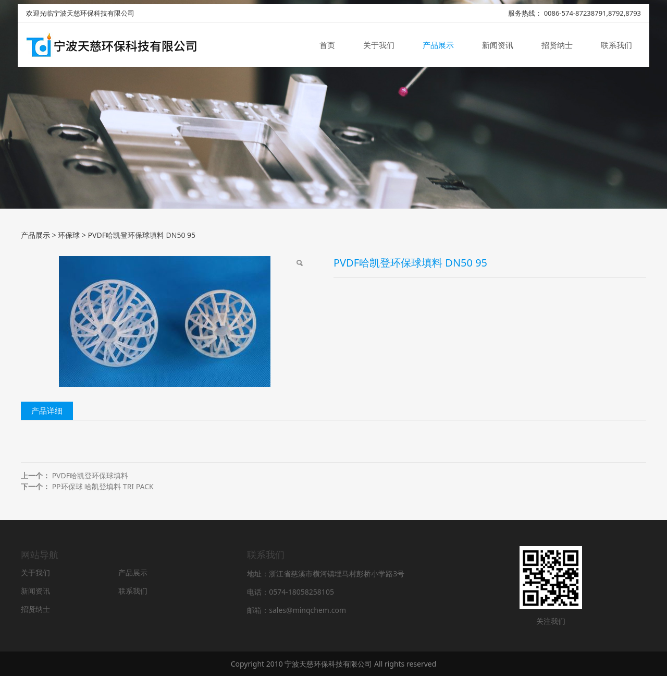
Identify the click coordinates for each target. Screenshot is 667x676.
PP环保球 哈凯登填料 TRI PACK (103, 486)
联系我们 (616, 46)
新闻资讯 (497, 46)
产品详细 (47, 410)
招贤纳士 (557, 46)
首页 (327, 46)
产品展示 (438, 46)
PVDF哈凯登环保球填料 (90, 475)
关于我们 (378, 46)
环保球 (69, 235)
